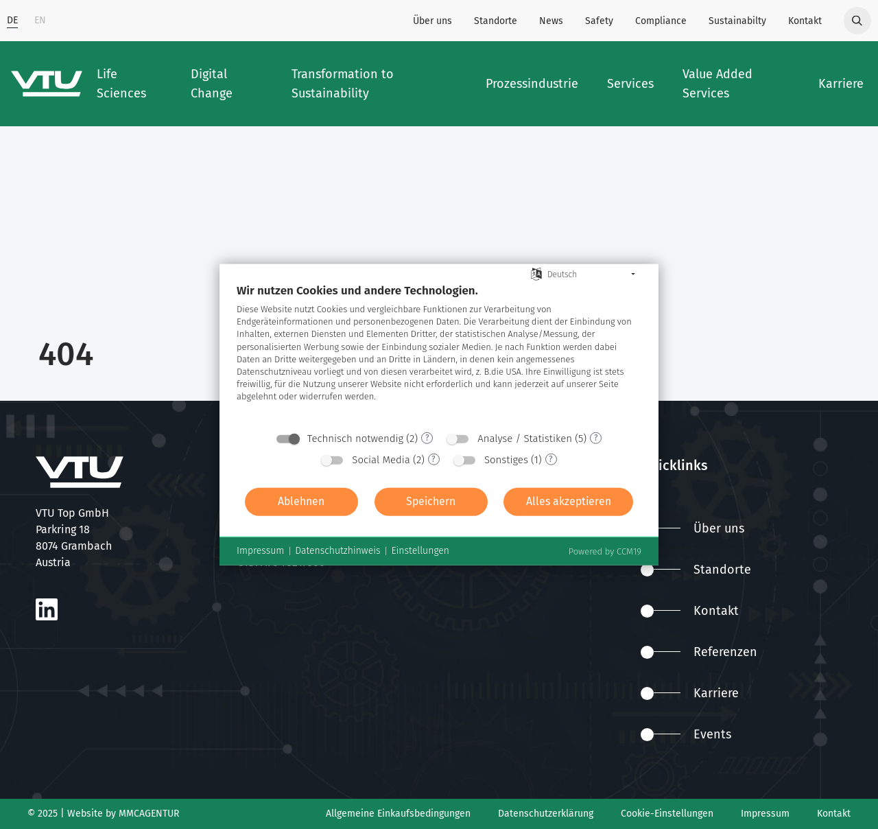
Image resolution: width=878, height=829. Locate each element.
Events (686, 734)
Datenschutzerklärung (545, 813)
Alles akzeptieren (568, 501)
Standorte (495, 21)
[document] (439, 353)
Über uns (432, 21)
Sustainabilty (737, 21)
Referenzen (699, 651)
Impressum (765, 813)
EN (40, 20)
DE (12, 20)
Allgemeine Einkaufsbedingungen (398, 813)
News (551, 21)
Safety (599, 21)
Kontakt (805, 21)
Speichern (430, 501)
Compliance (661, 21)
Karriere (690, 693)
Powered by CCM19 (605, 551)
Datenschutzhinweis (337, 551)
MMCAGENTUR (149, 813)
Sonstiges (506, 459)
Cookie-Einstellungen (667, 813)
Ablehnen (301, 501)
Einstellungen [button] (420, 551)
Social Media (381, 459)
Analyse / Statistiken (524, 438)
